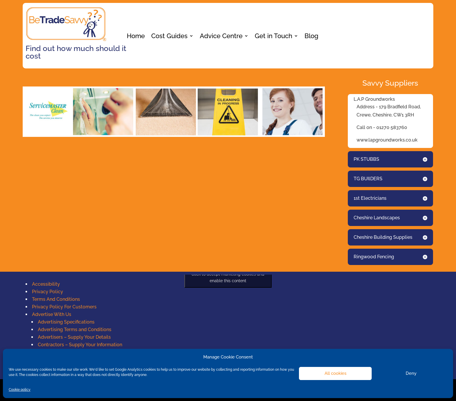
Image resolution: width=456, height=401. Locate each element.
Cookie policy (20, 390)
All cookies (335, 373)
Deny (411, 373)
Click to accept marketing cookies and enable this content (227, 277)
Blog (311, 37)
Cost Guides (169, 37)
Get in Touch (273, 37)
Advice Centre (221, 37)
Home (136, 37)
